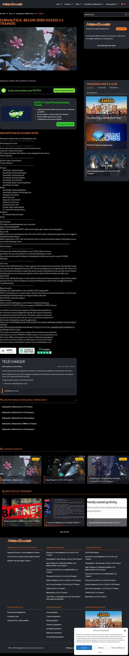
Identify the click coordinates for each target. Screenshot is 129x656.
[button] (125, 630)
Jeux (11, 13)
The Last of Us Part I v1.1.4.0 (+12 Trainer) (61, 576)
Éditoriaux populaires (54, 633)
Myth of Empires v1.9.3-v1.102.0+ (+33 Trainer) (63, 580)
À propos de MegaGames (16, 612)
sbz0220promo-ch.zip (12, 391)
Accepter (84, 648)
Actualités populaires (54, 629)
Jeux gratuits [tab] (92, 93)
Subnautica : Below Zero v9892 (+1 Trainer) (19, 423)
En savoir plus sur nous (106, 45)
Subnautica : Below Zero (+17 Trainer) (17, 407)
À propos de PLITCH (65, 124)
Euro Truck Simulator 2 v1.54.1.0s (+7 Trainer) (63, 584)
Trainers (41, 13)
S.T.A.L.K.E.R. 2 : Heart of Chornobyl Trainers (23, 556)
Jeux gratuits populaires (55, 637)
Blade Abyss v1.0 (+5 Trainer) (57, 592)
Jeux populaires (52, 612)
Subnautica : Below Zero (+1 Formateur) (18, 412)
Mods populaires (52, 620)
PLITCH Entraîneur (92, 552)
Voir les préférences (118, 648)
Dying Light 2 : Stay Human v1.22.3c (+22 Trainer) (64, 559)
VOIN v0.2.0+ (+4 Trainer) (55, 588)
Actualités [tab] (101, 88)
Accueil (2, 13)
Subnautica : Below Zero (25, 13)
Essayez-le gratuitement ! (64, 90)
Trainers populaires (53, 616)
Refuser (101, 648)
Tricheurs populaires (53, 624)
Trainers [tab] (90, 88)
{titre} (100, 652)
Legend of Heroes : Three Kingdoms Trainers (23, 552)
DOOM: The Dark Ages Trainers (19, 561)
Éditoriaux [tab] (114, 88)
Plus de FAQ (64, 532)
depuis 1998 (121, 29)
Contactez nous (13, 616)
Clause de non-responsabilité (17, 620)
